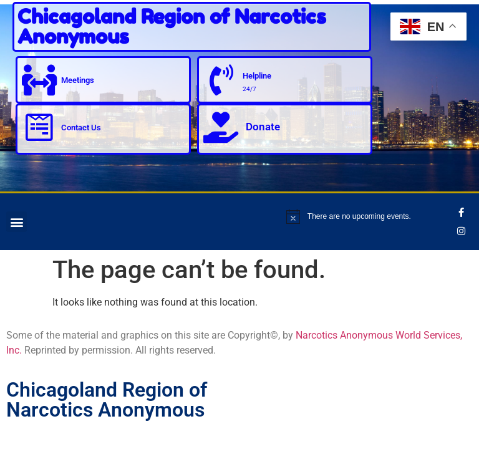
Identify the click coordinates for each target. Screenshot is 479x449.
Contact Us (81, 127)
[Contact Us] (39, 127)
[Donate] (220, 127)
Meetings (77, 80)
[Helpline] (220, 79)
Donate (263, 126)
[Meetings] (39, 79)
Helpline (257, 75)
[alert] (370, 216)
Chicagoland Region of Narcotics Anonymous (171, 26)
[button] (16, 221)
